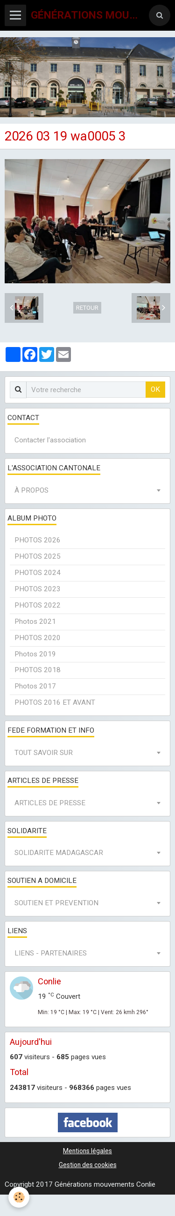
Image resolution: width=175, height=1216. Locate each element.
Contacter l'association (50, 440)
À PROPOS (31, 490)
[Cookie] (18, 1197)
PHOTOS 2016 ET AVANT (54, 702)
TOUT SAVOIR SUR (43, 752)
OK (155, 389)
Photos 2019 (35, 654)
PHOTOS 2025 (37, 556)
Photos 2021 (35, 621)
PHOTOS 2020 (37, 638)
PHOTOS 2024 (37, 572)
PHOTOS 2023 (37, 589)
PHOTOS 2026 (37, 540)
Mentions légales (87, 1151)
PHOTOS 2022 (37, 605)
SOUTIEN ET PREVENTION (56, 903)
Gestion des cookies (88, 1165)
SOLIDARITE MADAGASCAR (58, 853)
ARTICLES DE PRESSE (49, 803)
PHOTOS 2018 (37, 670)
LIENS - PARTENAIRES (50, 953)
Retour (87, 307)
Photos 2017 (35, 686)
